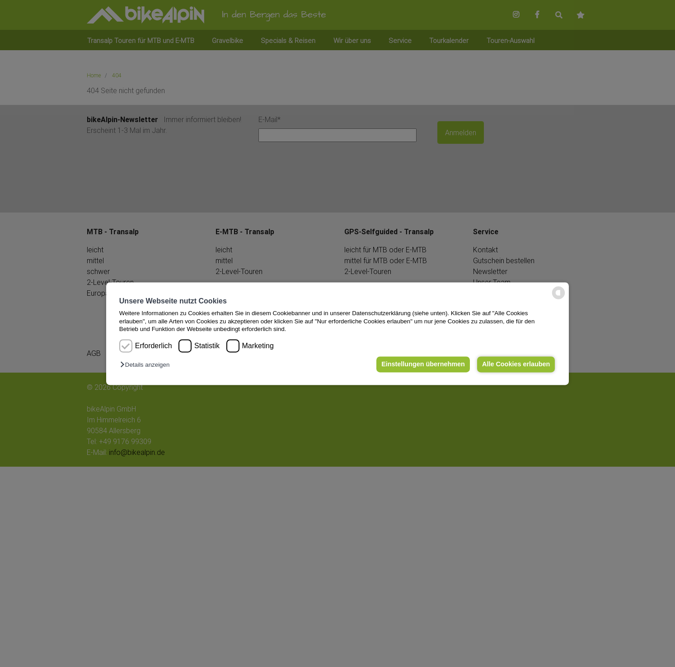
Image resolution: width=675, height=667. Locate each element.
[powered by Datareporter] (558, 298)
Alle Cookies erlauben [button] (515, 364)
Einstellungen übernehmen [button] (422, 364)
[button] (147, 365)
